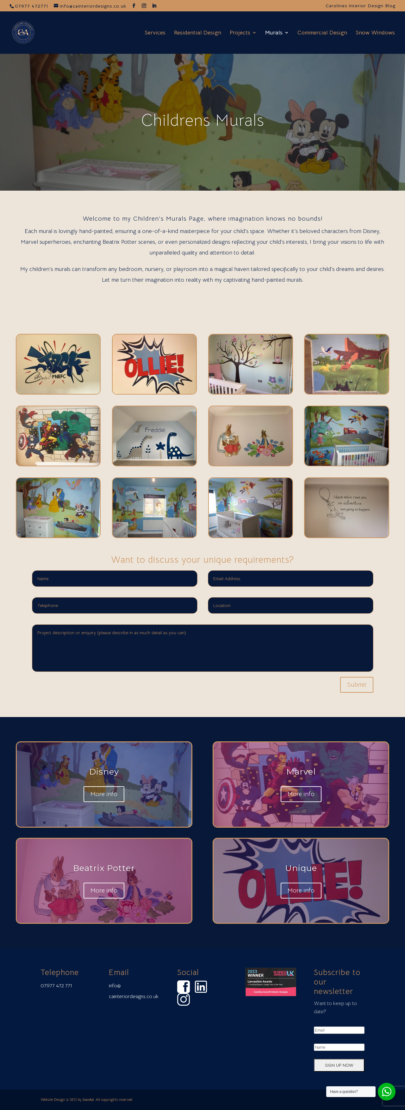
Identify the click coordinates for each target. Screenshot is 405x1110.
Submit (356, 685)
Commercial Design (322, 33)
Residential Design (197, 33)
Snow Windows (375, 33)
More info (103, 796)
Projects (240, 33)
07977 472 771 (56, 986)
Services (155, 33)
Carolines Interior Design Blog (361, 6)
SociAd (88, 1099)
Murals (274, 33)
